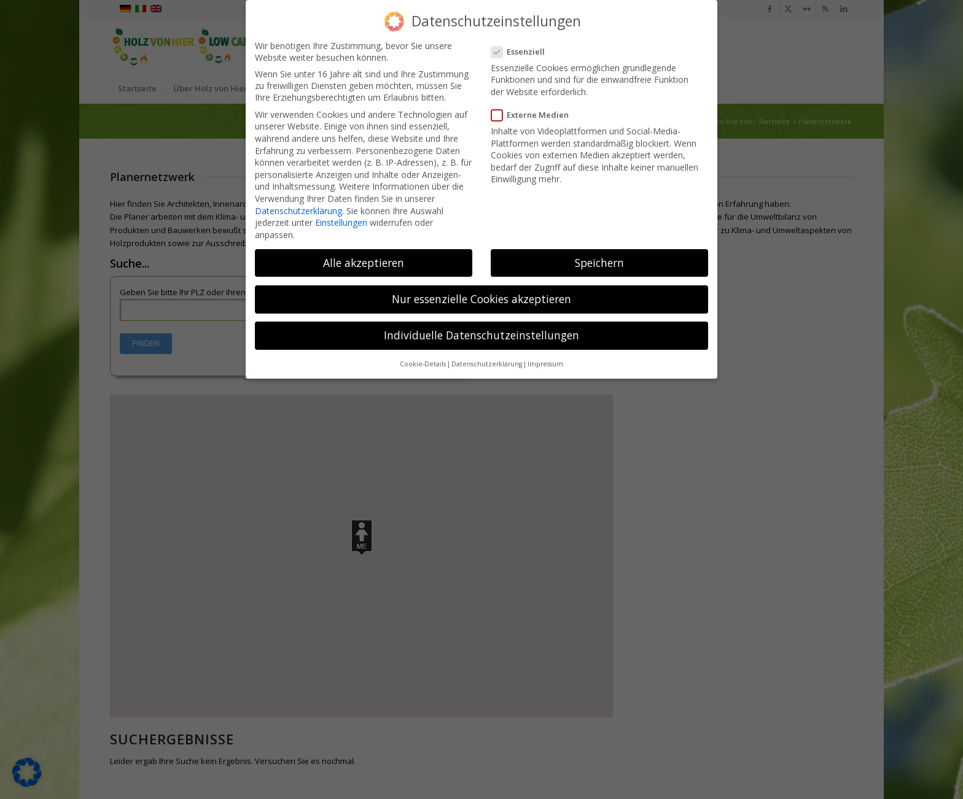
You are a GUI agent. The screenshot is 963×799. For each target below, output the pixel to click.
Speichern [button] (599, 262)
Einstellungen (341, 222)
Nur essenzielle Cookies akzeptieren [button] (481, 298)
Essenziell (522, 51)
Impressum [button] (545, 364)
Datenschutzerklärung (298, 211)
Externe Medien (534, 114)
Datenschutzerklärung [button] (486, 364)
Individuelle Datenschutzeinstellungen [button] (481, 335)
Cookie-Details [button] (423, 364)
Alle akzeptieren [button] (363, 262)
